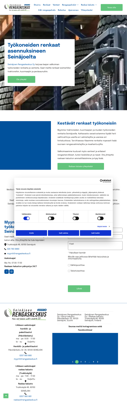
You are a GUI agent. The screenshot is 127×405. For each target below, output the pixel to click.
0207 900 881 (25, 396)
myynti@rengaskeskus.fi (25, 359)
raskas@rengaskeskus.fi (25, 400)
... (89, 362)
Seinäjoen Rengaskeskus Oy (21, 64)
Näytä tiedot (102, 226)
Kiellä (31, 233)
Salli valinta (63, 233)
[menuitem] (37, 4)
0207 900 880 (25, 356)
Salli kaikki (95, 233)
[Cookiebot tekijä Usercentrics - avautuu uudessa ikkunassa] (101, 181)
